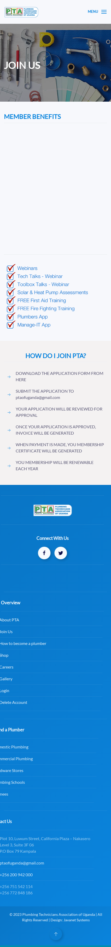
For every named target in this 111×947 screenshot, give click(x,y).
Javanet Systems (79, 920)
